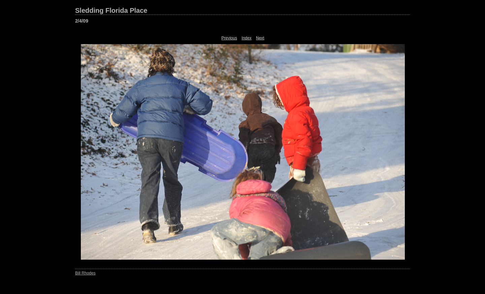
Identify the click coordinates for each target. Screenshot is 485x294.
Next (260, 38)
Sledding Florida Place (111, 10)
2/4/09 (81, 21)
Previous (229, 38)
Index (246, 38)
